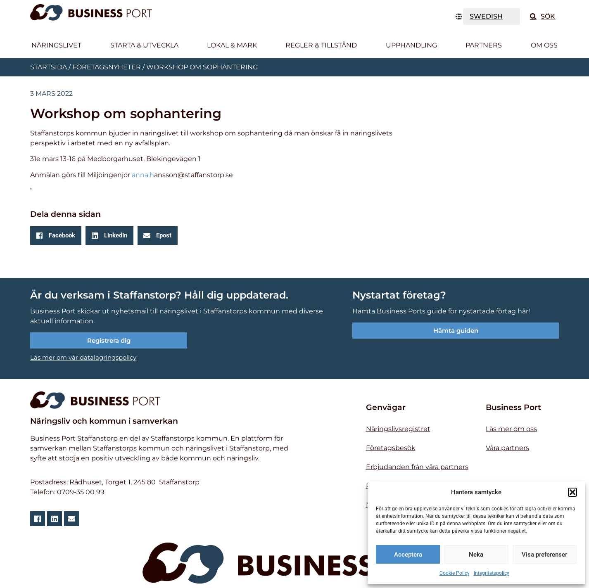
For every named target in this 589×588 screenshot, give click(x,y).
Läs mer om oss (511, 429)
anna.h (143, 175)
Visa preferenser (544, 554)
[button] (572, 492)
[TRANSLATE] (491, 16)
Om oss (544, 45)
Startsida (48, 67)
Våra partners (507, 448)
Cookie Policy (454, 573)
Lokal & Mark (232, 45)
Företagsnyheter (106, 67)
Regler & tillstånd (321, 45)
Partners (484, 45)
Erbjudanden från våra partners (417, 467)
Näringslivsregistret (398, 429)
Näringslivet (56, 45)
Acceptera (408, 554)
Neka (476, 554)
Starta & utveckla (144, 45)
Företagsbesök (391, 448)
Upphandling (411, 45)
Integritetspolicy (491, 573)
